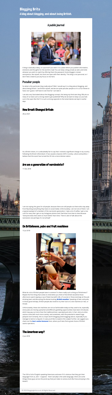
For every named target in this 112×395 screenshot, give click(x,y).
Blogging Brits (30, 9)
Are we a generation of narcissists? (43, 164)
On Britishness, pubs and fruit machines (45, 226)
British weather (63, 299)
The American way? (33, 332)
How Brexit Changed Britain (37, 109)
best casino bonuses (40, 321)
